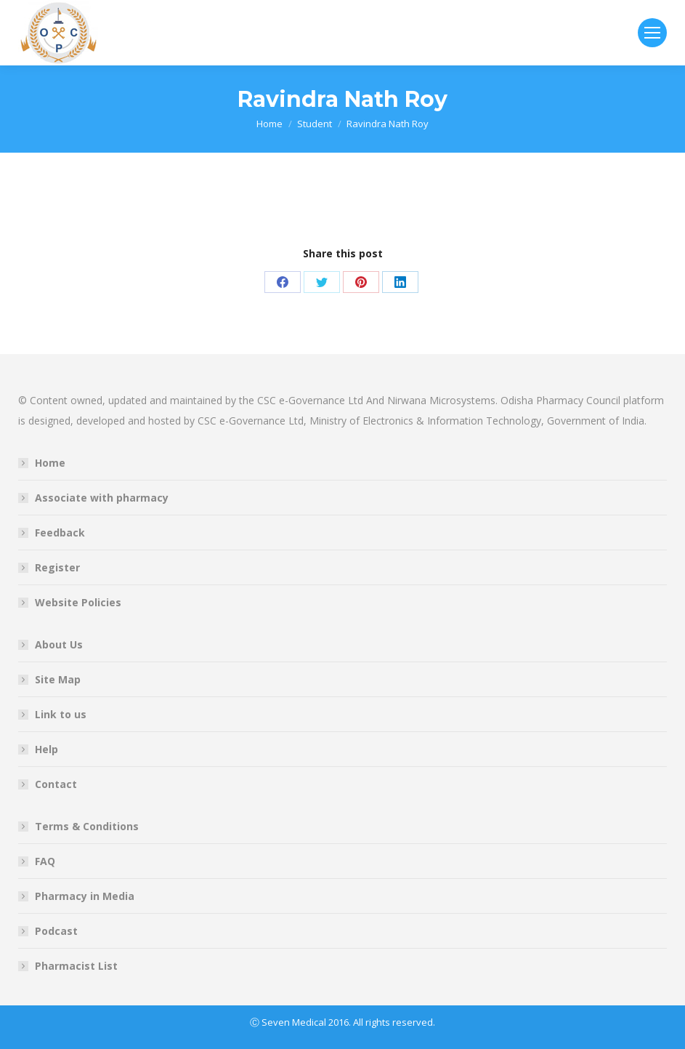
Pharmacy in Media (84, 896)
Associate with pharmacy (102, 498)
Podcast (56, 931)
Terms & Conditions (87, 826)
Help (46, 749)
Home (50, 463)
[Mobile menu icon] (652, 32)
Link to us (60, 714)
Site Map (58, 679)
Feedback (60, 532)
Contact (56, 784)
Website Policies (78, 602)
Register (57, 567)
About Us (59, 644)
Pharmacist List (76, 966)
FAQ (45, 861)
